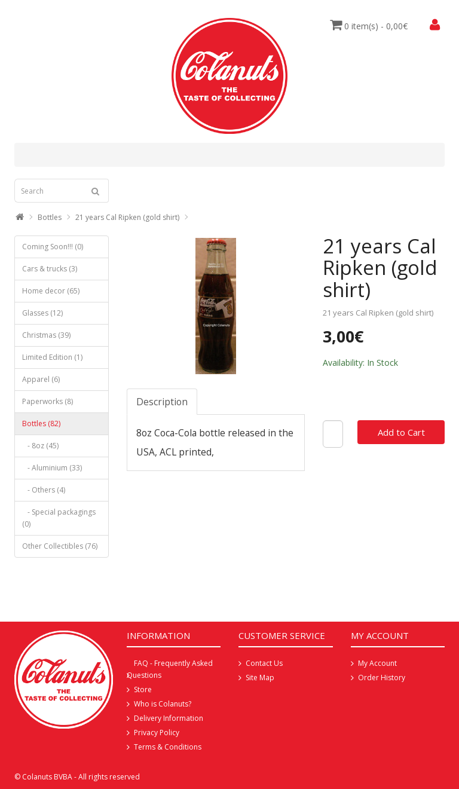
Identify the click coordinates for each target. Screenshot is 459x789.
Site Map (260, 677)
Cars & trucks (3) (49, 269)
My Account (377, 663)
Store (143, 689)
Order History (381, 677)
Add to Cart (401, 432)
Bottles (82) (41, 423)
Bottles (50, 217)
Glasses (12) (42, 313)
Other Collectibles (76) (59, 546)
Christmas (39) (46, 335)
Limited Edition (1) (52, 357)
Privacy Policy (156, 732)
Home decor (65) (50, 291)
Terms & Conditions (167, 747)
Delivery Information (168, 718)
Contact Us (264, 663)
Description (162, 401)
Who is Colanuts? (162, 704)
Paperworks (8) (47, 401)
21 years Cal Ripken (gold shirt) (127, 217)
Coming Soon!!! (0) (52, 246)
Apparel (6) (41, 379)
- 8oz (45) (40, 446)
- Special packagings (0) (59, 518)
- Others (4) (43, 490)
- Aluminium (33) (52, 468)
